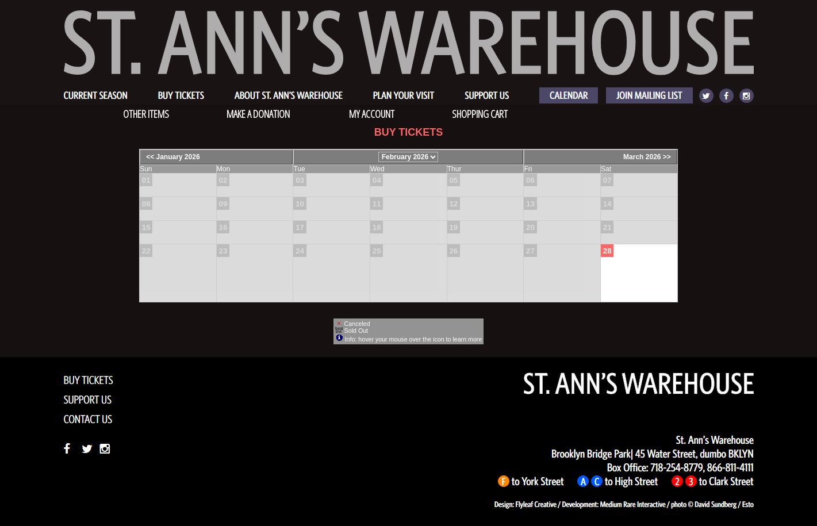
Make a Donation (258, 114)
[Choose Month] (408, 157)
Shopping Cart (480, 114)
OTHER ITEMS (146, 114)
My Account (370, 114)
